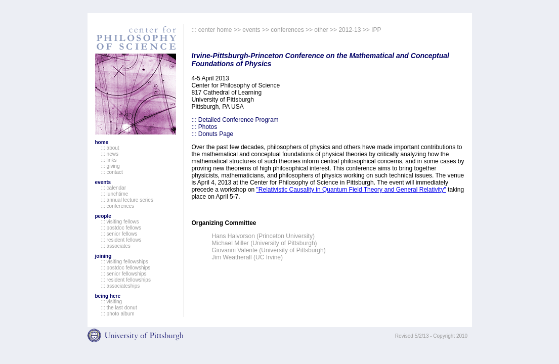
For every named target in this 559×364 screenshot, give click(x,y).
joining (103, 256)
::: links (109, 160)
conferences (287, 29)
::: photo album (118, 313)
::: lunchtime (114, 194)
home (102, 142)
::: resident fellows (121, 240)
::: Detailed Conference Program (235, 119)
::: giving (110, 166)
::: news (109, 154)
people (103, 216)
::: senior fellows (119, 234)
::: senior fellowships (124, 274)
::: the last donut (119, 307)
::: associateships (120, 286)
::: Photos (205, 126)
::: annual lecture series (127, 200)
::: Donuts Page (213, 134)
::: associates (116, 246)
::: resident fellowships (126, 280)
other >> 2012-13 (337, 29)
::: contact (112, 172)
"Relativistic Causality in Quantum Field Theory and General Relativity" (351, 189)
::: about (110, 148)
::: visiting (111, 301)
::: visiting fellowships (124, 261)
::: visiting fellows (120, 221)
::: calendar (113, 188)
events (103, 182)
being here (108, 296)
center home (215, 29)
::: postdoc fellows (121, 228)
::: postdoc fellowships (126, 267)
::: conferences (118, 206)
